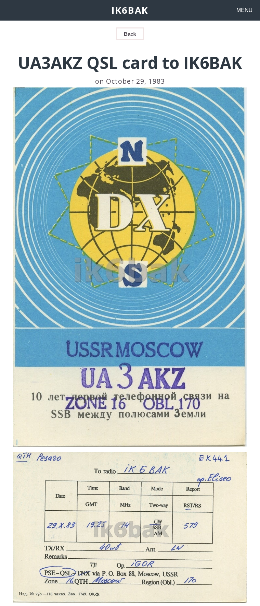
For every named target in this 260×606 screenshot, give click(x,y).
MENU (244, 10)
